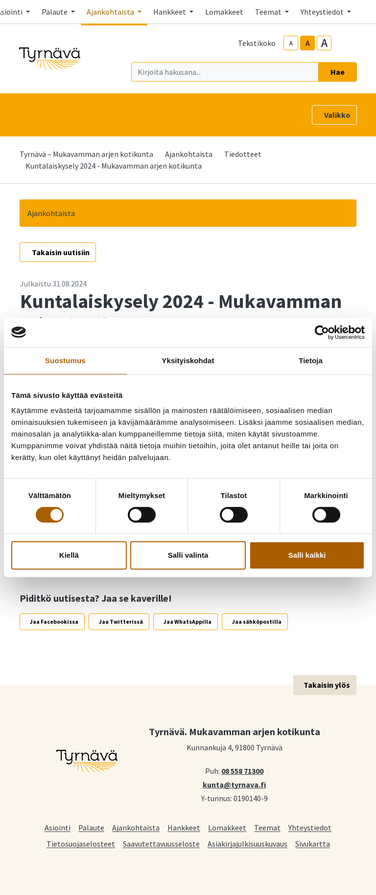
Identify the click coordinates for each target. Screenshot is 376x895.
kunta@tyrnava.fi (234, 784)
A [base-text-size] (308, 43)
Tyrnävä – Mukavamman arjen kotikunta (86, 154)
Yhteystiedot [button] (323, 12)
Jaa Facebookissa (54, 621)
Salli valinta (188, 555)
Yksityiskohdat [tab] (188, 360)
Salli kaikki (307, 555)
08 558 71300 (242, 770)
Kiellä (69, 555)
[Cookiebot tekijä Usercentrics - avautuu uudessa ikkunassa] (322, 332)
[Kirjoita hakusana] (225, 72)
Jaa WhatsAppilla (188, 621)
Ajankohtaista (188, 154)
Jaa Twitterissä (121, 621)
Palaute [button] (55, 12)
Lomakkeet (224, 12)
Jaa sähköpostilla (257, 621)
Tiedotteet (242, 154)
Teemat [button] (269, 12)
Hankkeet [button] (170, 12)
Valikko (337, 115)
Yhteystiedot (309, 827)
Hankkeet (183, 827)
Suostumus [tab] (65, 360)
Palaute (91, 827)
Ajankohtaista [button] (111, 12)
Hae (337, 72)
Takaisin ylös (327, 685)
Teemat (267, 827)
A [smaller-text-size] (291, 43)
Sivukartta (312, 843)
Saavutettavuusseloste (161, 843)
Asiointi (57, 827)
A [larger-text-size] (324, 43)
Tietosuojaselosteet (81, 843)
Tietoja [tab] (311, 360)
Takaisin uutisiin (61, 252)
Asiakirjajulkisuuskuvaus (247, 843)
